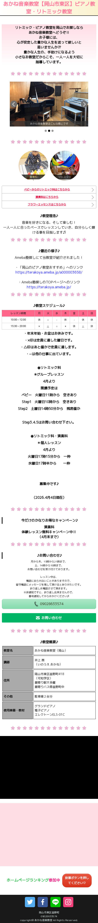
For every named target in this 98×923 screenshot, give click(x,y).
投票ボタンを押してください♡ (77, 880)
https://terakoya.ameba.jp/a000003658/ (49, 272)
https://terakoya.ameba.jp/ (49, 287)
